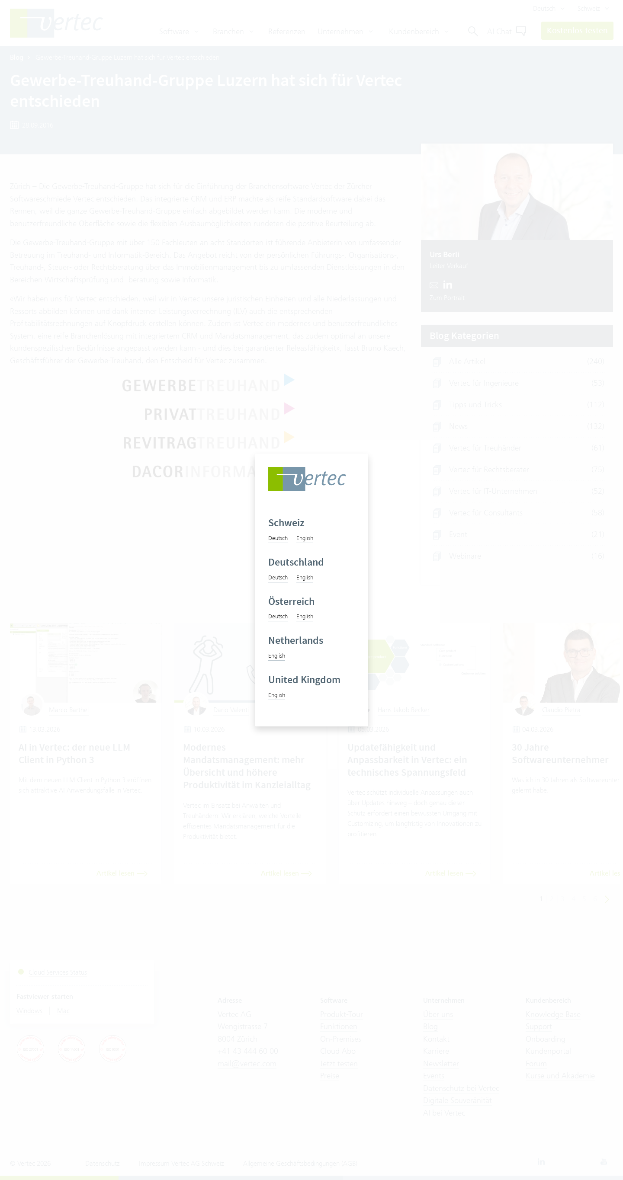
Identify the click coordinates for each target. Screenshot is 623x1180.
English (304, 537)
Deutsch (278, 537)
